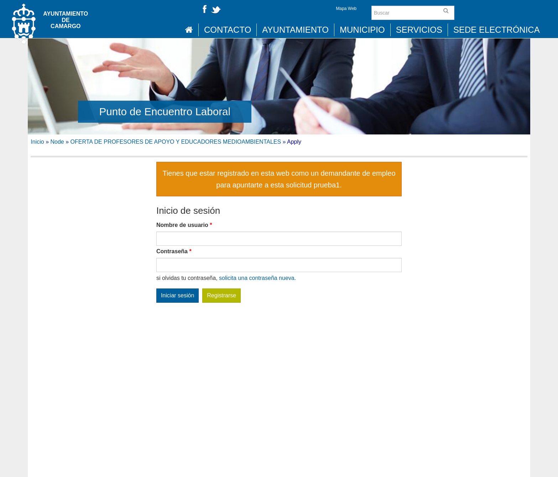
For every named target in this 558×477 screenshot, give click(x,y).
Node (57, 142)
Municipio (362, 30)
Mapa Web (346, 8)
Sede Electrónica (496, 30)
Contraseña (174, 251)
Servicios (419, 30)
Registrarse (221, 295)
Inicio (37, 142)
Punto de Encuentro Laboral (165, 111)
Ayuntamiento (295, 30)
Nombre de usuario (184, 225)
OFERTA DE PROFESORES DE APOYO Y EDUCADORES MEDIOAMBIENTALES (176, 142)
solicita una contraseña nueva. (257, 278)
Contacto (227, 30)
